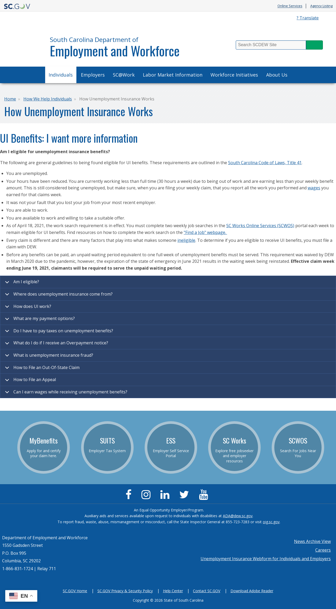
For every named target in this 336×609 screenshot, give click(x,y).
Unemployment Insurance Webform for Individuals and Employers (266, 559)
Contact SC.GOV (206, 590)
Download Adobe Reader (251, 590)
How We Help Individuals (47, 99)
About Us (276, 75)
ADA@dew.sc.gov (238, 515)
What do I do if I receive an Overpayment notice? (55, 344)
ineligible (186, 240)
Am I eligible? (21, 283)
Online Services (289, 6)
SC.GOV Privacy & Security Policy (125, 590)
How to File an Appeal (29, 381)
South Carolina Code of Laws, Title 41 (265, 162)
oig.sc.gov (271, 521)
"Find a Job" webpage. (205, 232)
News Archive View (312, 541)
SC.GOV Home (75, 590)
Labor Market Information (172, 75)
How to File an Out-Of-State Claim (41, 369)
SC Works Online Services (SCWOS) (260, 225)
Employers (93, 75)
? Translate (308, 18)
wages (314, 188)
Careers (323, 550)
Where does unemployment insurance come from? (58, 296)
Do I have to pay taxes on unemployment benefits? (58, 332)
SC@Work (124, 75)
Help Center (173, 590)
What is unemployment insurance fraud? (48, 357)
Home (10, 99)
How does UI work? (27, 308)
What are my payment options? (39, 320)
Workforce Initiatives (234, 75)
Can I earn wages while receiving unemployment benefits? (65, 393)
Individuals (61, 75)
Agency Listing (321, 6)
